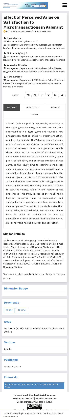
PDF (10, 310)
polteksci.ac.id (44, 401)
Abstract (12, 107)
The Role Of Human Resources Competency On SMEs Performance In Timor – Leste (34, 244)
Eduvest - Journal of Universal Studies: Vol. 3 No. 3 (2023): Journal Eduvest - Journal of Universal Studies (33, 263)
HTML (23, 310)
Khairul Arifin (12, 38)
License (34, 114)
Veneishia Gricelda (15, 65)
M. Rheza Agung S (15, 53)
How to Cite (32, 107)
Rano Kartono (12, 76)
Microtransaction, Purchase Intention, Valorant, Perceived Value (31, 385)
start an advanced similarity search (37, 274)
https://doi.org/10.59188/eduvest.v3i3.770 (27, 31)
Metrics (55, 107)
